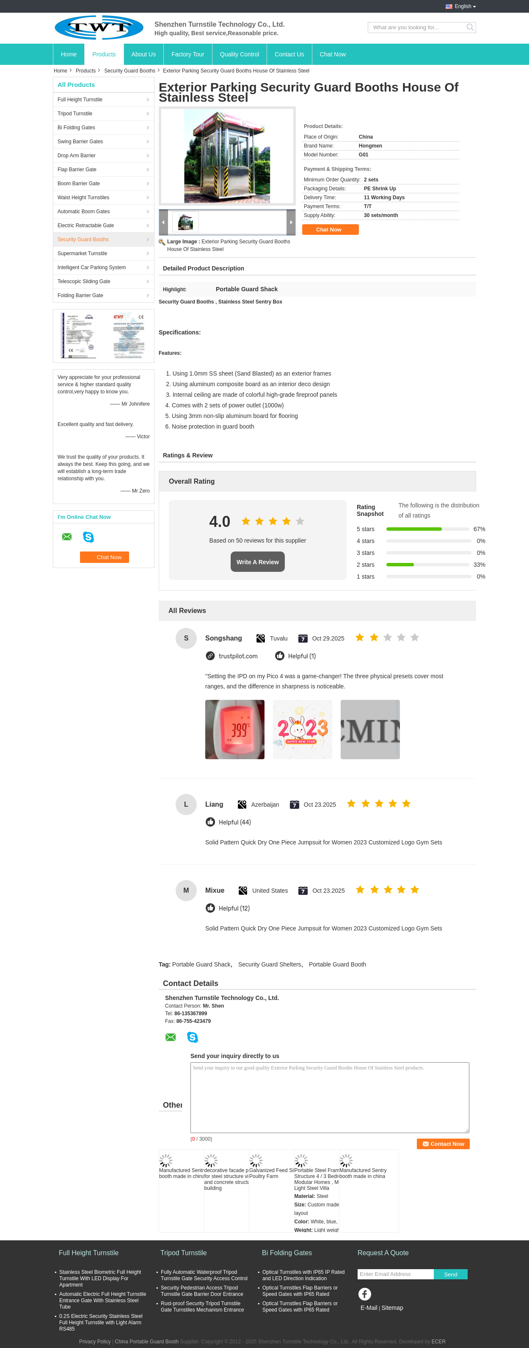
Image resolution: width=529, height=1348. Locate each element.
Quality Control (239, 54)
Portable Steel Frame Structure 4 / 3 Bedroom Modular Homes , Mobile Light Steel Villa (322, 1179)
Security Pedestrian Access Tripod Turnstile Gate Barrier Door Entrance (202, 1291)
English (463, 6)
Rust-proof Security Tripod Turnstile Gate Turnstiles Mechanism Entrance (202, 1307)
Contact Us (289, 54)
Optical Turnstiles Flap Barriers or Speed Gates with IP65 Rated (300, 1291)
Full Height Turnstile (80, 100)
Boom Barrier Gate (79, 184)
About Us (144, 54)
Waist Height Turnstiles (83, 198)
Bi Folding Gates (76, 128)
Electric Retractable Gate (86, 225)
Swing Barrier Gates (80, 142)
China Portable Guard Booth (147, 1342)
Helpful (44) (235, 822)
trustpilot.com (238, 656)
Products (104, 54)
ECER (439, 1342)
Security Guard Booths (129, 71)
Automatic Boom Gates (84, 211)
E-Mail (369, 1307)
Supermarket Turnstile (82, 253)
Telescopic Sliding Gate (84, 281)
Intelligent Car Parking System (92, 267)
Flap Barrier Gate (77, 170)
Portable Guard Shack (201, 964)
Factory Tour (187, 54)
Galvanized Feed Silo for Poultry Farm (277, 1173)
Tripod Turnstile (75, 114)
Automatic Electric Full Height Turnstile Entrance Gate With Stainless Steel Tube (102, 1300)
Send (450, 1274)
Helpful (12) (234, 908)
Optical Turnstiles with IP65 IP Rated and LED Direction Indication (303, 1275)
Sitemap (392, 1307)
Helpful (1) (302, 656)
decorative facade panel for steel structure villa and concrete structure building (231, 1179)
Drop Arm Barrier (77, 156)
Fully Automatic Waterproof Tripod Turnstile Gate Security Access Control (204, 1275)
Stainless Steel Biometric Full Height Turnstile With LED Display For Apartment (100, 1278)
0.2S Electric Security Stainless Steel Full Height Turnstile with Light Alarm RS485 (101, 1322)
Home (69, 54)
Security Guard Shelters (269, 964)
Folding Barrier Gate (80, 295)
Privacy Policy (95, 1342)
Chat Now (333, 54)
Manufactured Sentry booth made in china (182, 1173)
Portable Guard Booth (337, 964)
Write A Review (258, 562)
